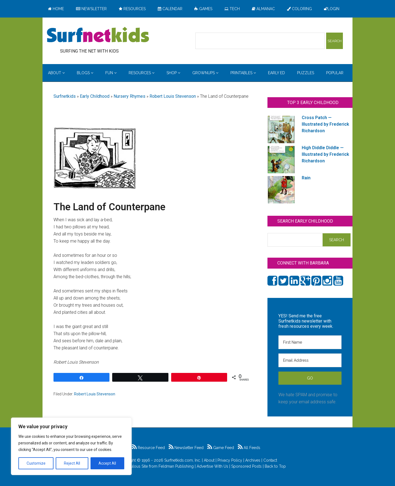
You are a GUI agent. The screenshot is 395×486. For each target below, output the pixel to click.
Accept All (107, 463)
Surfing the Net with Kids (98, 35)
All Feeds (249, 447)
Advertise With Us (212, 466)
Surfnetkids (64, 96)
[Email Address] (310, 360)
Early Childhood (94, 96)
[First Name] (310, 342)
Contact (270, 460)
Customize (36, 463)
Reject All (72, 463)
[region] (71, 446)
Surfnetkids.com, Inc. (182, 460)
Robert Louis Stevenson (172, 96)
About (209, 460)
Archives (252, 460)
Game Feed (220, 447)
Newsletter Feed (186, 447)
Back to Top (275, 466)
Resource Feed (148, 447)
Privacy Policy (230, 460)
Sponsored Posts (246, 466)
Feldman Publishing (176, 466)
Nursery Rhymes (129, 96)
